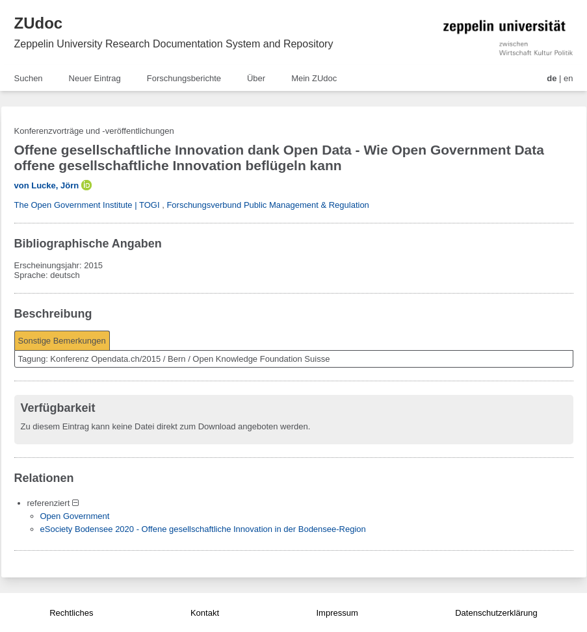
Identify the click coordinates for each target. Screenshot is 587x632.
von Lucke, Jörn (46, 185)
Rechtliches (71, 613)
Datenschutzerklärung (496, 613)
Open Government (75, 516)
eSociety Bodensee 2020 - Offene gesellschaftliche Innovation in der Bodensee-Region (203, 529)
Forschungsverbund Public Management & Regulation (267, 205)
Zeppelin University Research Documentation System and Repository (173, 43)
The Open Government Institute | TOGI (87, 205)
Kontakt (204, 613)
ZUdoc (38, 23)
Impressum (337, 613)
